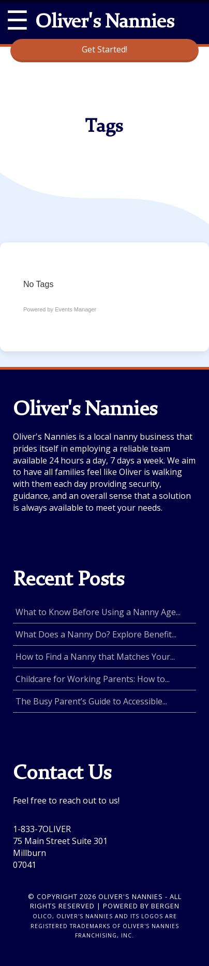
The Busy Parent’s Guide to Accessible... (91, 701)
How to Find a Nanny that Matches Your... (95, 656)
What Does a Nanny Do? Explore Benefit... (96, 634)
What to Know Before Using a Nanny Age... (98, 612)
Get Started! (104, 49)
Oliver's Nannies (104, 23)
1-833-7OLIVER (42, 829)
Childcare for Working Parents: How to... (93, 679)
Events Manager (75, 309)
